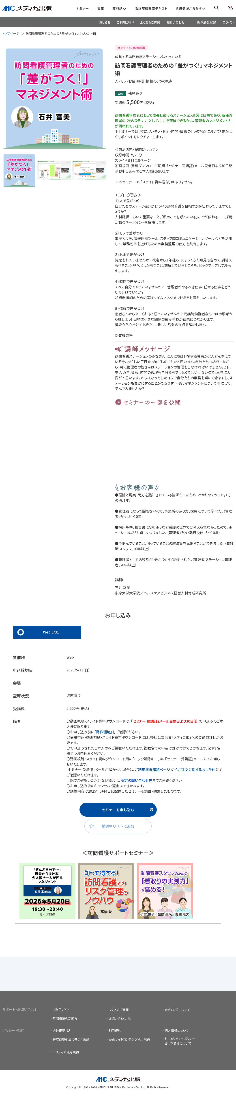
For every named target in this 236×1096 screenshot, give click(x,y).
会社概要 (59, 1030)
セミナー (83, 8)
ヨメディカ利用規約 (66, 1052)
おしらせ (104, 22)
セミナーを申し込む (118, 809)
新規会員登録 (206, 22)
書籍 (100, 8)
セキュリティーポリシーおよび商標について (180, 1041)
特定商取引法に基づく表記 (71, 1039)
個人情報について (177, 1030)
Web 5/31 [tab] (51, 632)
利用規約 (115, 1030)
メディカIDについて (177, 1009)
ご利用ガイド (125, 22)
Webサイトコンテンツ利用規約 (129, 1039)
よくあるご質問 (150, 22)
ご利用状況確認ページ (153, 769)
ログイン (228, 22)
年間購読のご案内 (65, 1018)
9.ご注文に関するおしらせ (195, 769)
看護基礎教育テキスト (151, 8)
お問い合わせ (175, 22)
